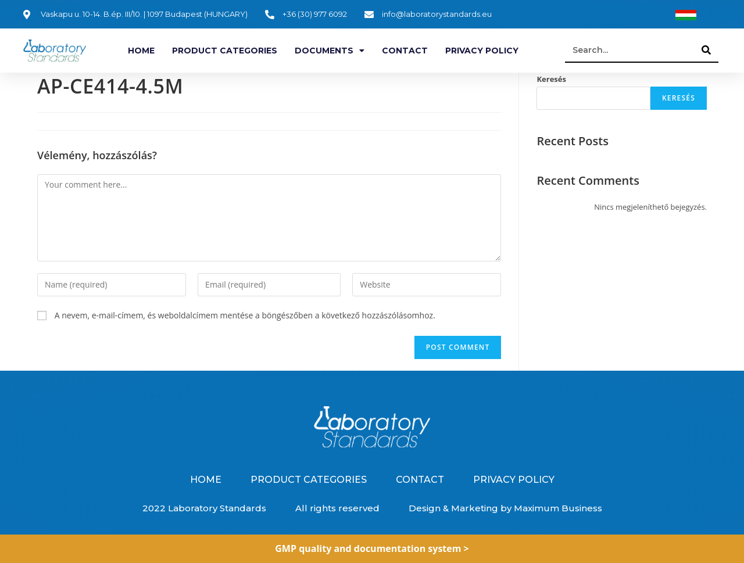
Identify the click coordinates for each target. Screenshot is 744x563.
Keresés (551, 79)
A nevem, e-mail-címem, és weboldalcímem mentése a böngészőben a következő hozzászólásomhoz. (245, 315)
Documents (329, 50)
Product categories (224, 50)
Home (141, 50)
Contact (405, 50)
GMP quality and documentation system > (372, 548)
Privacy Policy (481, 50)
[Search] (706, 50)
